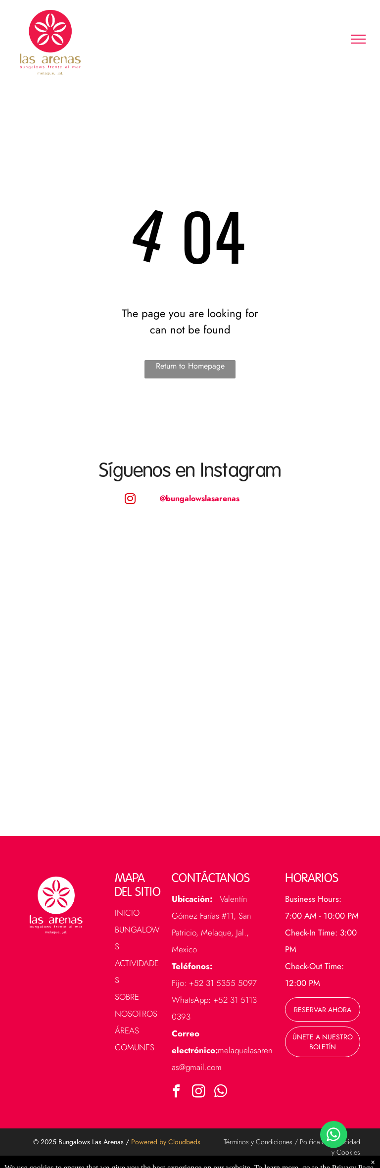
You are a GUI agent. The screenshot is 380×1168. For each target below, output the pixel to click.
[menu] (358, 39)
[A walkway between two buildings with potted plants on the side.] (272, 739)
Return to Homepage (190, 366)
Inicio (127, 913)
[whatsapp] (221, 1092)
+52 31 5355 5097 (223, 983)
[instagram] (199, 1092)
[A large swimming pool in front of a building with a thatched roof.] (272, 596)
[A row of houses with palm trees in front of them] (107, 596)
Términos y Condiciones (258, 1142)
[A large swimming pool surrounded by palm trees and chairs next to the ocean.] (107, 739)
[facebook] (177, 1092)
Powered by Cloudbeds (165, 1142)
